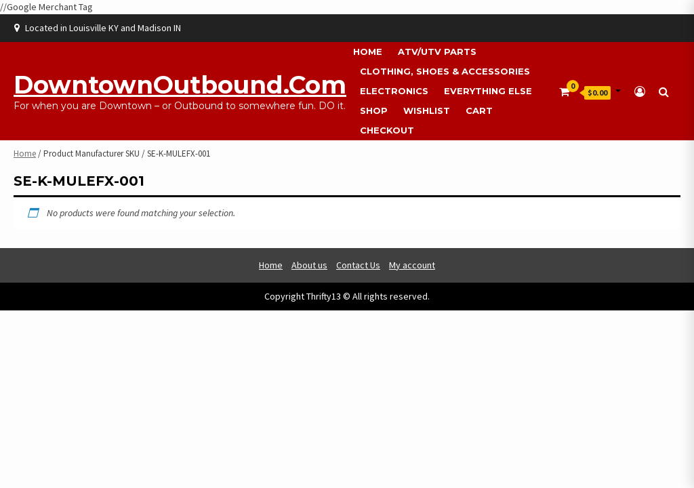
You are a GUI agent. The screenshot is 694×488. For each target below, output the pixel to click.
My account (412, 265)
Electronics (394, 90)
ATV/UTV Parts (437, 51)
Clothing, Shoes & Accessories (445, 71)
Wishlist (426, 110)
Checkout (387, 130)
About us (309, 265)
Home (367, 51)
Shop (374, 110)
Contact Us (358, 265)
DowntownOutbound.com (180, 85)
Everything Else (488, 90)
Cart (479, 110)
